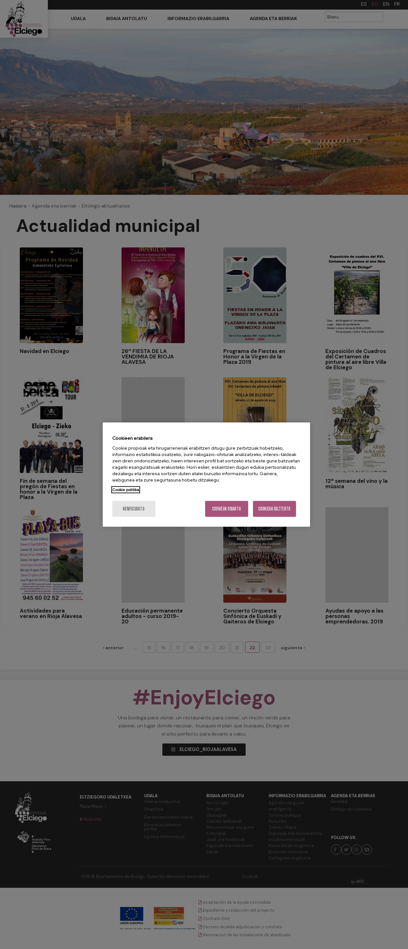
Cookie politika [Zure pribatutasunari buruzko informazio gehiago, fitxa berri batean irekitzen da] (125, 489)
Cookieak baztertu (274, 508)
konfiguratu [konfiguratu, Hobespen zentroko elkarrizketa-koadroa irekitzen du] (134, 508)
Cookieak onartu (226, 508)
